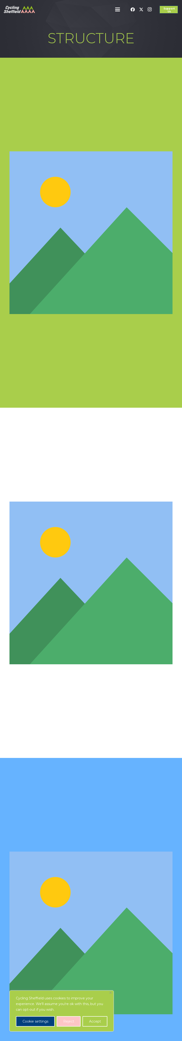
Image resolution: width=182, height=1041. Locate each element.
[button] (117, 9)
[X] (141, 9)
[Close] (110, 993)
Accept (95, 1021)
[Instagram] (150, 9)
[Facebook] (132, 9)
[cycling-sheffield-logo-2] (19, 9)
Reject (68, 1021)
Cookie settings (35, 1021)
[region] (61, 1011)
